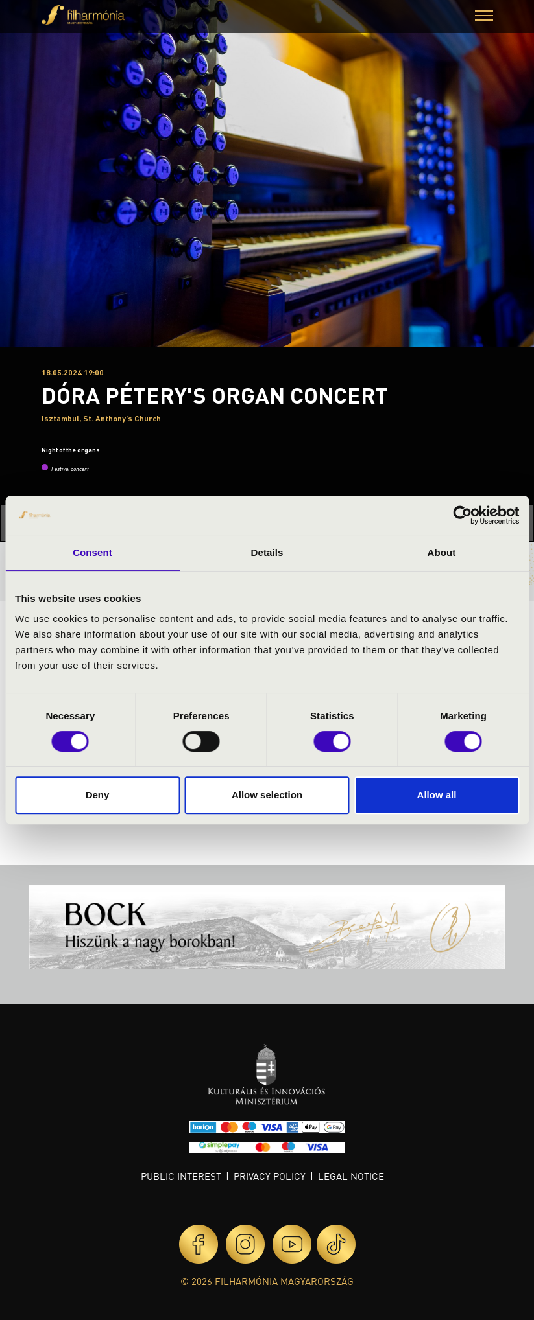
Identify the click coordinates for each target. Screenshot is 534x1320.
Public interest (181, 1176)
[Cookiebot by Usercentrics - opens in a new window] (462, 515)
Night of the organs (71, 450)
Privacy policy (270, 1176)
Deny (98, 794)
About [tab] (442, 552)
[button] (484, 17)
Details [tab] (267, 552)
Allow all (437, 794)
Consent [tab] (92, 552)
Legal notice (351, 1176)
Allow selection (267, 794)
